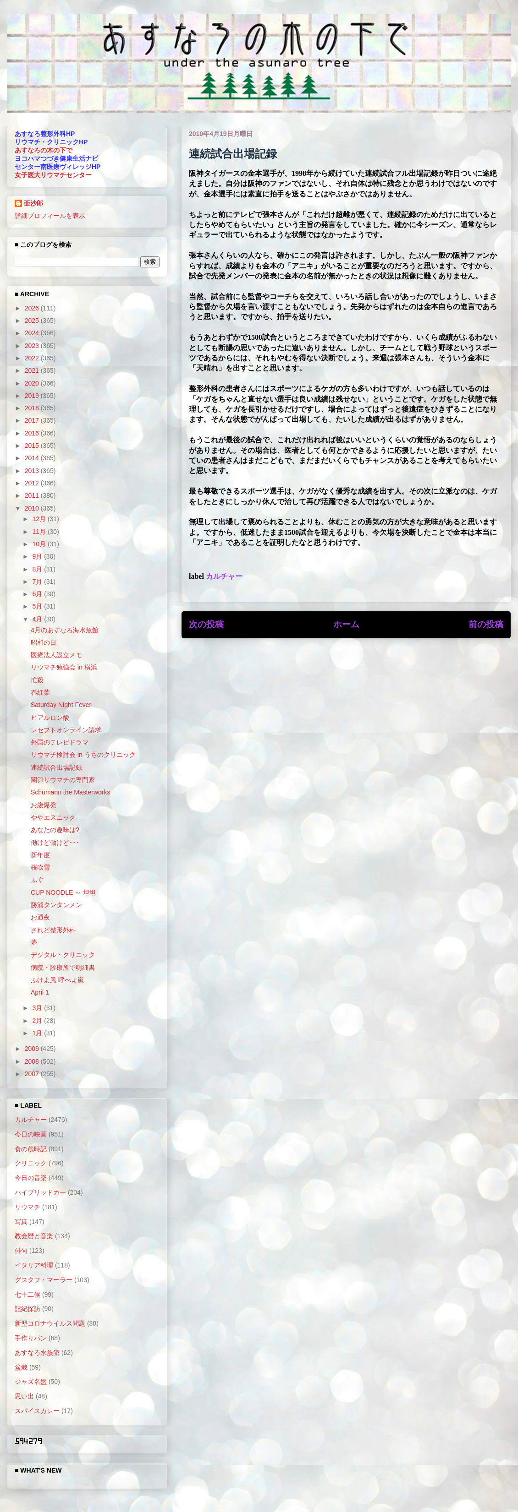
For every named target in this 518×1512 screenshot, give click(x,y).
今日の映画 (31, 1134)
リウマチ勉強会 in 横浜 (64, 667)
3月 (38, 1008)
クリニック (31, 1163)
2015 (33, 445)
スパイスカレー (37, 1410)
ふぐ (37, 879)
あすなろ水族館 (37, 1352)
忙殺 (37, 680)
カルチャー (224, 576)
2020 (33, 383)
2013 (33, 470)
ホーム (346, 624)
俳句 (21, 1250)
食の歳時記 (31, 1149)
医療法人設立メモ (56, 654)
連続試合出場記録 (56, 767)
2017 (33, 420)
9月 (38, 556)
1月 (38, 1033)
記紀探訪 (27, 1308)
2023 (33, 345)
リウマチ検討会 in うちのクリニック (83, 754)
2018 (33, 408)
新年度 (40, 855)
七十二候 (27, 1294)
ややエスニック (53, 817)
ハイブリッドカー (40, 1192)
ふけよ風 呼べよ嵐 (57, 980)
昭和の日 (43, 642)
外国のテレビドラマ (59, 742)
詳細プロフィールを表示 (50, 215)
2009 (33, 1048)
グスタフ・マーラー (43, 1280)
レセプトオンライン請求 (66, 730)
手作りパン (31, 1338)
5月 (38, 606)
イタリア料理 (34, 1265)
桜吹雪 (40, 867)
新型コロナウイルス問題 (50, 1323)
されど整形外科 (53, 930)
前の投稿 (485, 624)
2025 (33, 320)
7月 (38, 581)
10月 (39, 544)
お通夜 (40, 917)
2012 (33, 483)
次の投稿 (206, 624)
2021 (33, 370)
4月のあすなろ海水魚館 (65, 630)
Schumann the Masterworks (70, 792)
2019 (33, 395)
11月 (39, 531)
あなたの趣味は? (55, 829)
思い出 (24, 1396)
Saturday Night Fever (61, 704)
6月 (38, 594)
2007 (33, 1073)
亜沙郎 (33, 203)
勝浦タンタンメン (56, 904)
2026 (33, 308)
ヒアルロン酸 (50, 717)
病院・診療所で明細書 (63, 967)
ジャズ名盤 (31, 1381)
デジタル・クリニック (63, 954)
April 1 (40, 992)
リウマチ (27, 1207)
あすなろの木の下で (43, 150)
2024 (33, 333)
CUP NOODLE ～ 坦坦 (63, 892)
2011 (33, 495)
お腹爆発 (43, 805)
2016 (33, 433)
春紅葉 (40, 692)
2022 (33, 358)
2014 (33, 458)
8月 (38, 569)
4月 (38, 619)
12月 (39, 518)
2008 (33, 1061)
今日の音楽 (31, 1177)
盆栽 (21, 1367)
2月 (38, 1020)
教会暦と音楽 (34, 1236)
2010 (33, 508)
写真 (21, 1221)
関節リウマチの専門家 (63, 779)
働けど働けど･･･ (55, 842)
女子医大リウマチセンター (53, 175)
